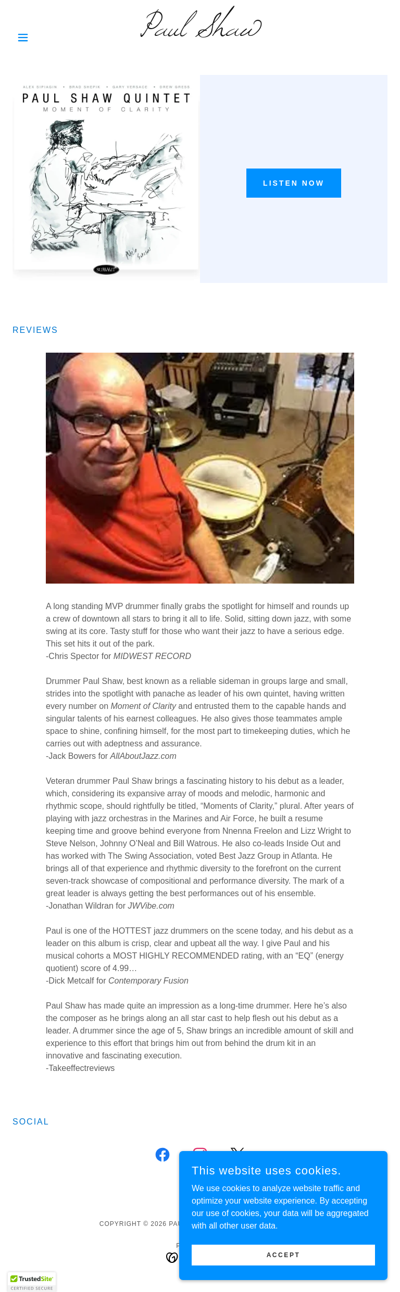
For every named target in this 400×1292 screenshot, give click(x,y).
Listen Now (293, 183)
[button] (40, 37)
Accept (284, 1254)
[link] (200, 33)
